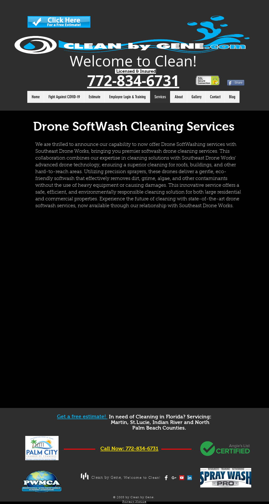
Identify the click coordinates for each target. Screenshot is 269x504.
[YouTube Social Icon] (181, 477)
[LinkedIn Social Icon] (189, 477)
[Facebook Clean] (166, 477)
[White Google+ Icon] (174, 477)
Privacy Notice (134, 501)
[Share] (235, 83)
